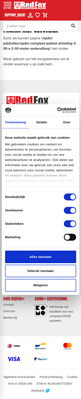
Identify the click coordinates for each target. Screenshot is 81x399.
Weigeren (40, 285)
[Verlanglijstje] (37, 15)
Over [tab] (67, 122)
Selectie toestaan (40, 271)
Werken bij (10, 317)
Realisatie (40, 391)
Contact (8, 304)
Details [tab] (41, 122)
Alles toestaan (41, 257)
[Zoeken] (32, 26)
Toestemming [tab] (15, 122)
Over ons (9, 311)
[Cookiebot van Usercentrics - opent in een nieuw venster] (57, 110)
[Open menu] (7, 5)
